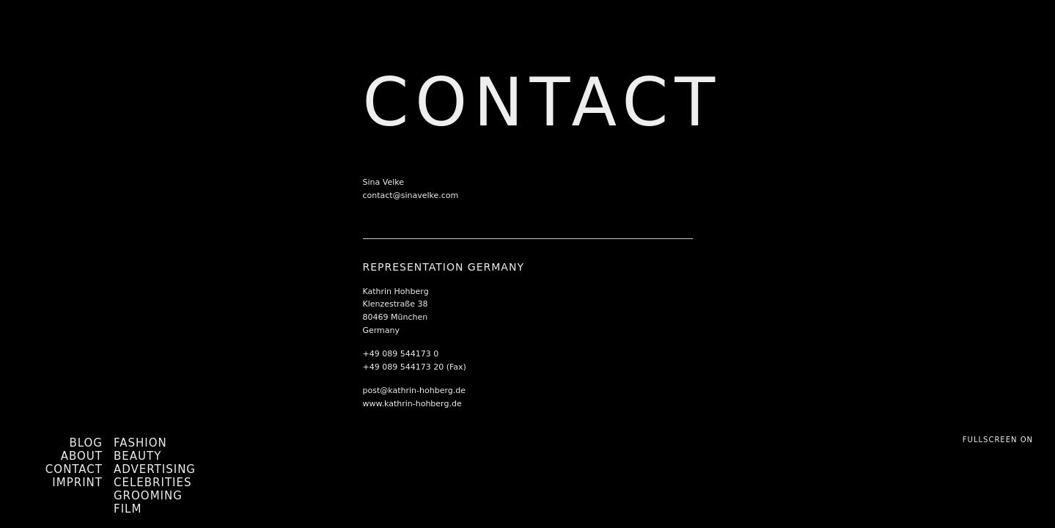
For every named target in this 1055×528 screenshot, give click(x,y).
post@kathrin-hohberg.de (414, 390)
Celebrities (153, 482)
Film (127, 509)
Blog (86, 443)
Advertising (155, 469)
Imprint (77, 482)
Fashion (140, 443)
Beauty (137, 456)
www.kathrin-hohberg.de (412, 403)
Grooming (148, 495)
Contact (74, 469)
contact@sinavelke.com (411, 195)
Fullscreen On (998, 440)
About (82, 456)
